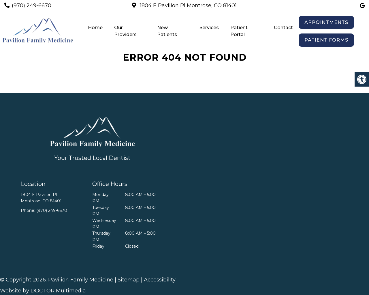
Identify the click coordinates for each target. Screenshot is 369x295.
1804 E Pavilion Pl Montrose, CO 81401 (187, 5)
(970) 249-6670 (31, 5)
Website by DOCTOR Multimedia (43, 290)
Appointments (326, 22)
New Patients (167, 31)
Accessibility (160, 280)
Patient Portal (239, 31)
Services (209, 27)
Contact (283, 27)
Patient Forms (326, 40)
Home (95, 27)
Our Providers (125, 31)
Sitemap (129, 280)
